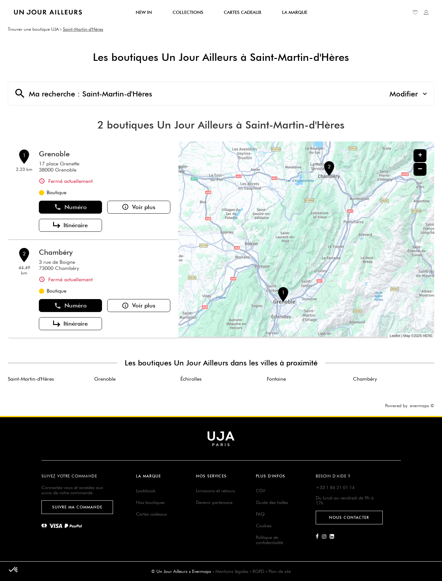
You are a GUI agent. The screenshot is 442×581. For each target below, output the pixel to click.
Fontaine (276, 379)
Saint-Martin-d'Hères (83, 29)
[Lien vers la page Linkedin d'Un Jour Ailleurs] (333, 536)
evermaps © (422, 405)
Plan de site (279, 571)
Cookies (264, 525)
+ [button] (420, 156)
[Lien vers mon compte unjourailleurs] (426, 12)
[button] (13, 570)
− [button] (420, 169)
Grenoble (54, 154)
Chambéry (56, 252)
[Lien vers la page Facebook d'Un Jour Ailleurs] (319, 536)
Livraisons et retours (215, 490)
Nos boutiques (150, 502)
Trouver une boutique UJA (33, 29)
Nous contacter (349, 517)
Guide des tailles (272, 502)
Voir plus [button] (138, 207)
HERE (428, 336)
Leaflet (395, 336)
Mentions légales (231, 571)
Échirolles (191, 379)
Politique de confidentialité (269, 540)
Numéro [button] (70, 207)
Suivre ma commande (77, 507)
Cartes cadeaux (151, 514)
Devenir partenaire (214, 502)
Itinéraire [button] (70, 225)
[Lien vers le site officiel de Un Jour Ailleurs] (48, 12)
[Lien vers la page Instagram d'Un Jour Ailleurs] (326, 536)
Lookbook (145, 490)
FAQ (260, 514)
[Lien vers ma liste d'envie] (415, 12)
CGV (260, 490)
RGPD (258, 571)
